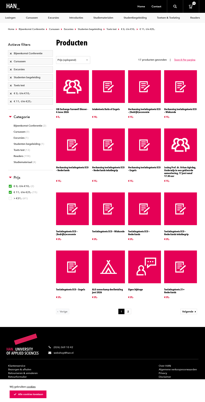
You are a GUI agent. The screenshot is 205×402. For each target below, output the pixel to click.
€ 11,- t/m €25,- (23, 192)
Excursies (66, 29)
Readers (22, 156)
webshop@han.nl (64, 352)
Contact (156, 6)
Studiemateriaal (25, 162)
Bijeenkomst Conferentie (30, 29)
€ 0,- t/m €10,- (126, 29)
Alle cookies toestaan (28, 394)
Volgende (189, 311)
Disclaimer (165, 376)
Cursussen (52, 29)
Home (141, 6)
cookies (31, 386)
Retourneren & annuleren (23, 373)
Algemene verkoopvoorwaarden (178, 369)
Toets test (110, 29)
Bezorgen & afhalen (19, 369)
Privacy (163, 373)
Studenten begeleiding (88, 29)
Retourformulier (17, 376)
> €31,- (18, 198)
